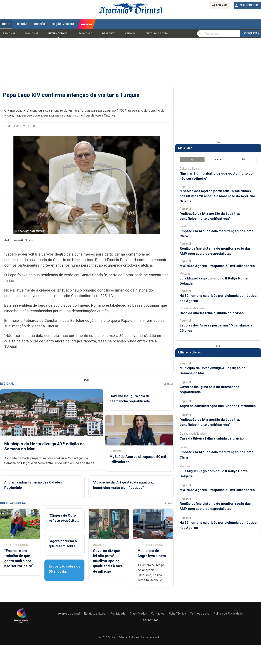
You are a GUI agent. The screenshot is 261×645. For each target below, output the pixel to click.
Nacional (32, 33)
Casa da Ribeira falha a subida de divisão (212, 313)
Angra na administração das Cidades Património (218, 406)
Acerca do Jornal (69, 613)
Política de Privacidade (228, 613)
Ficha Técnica (177, 613)
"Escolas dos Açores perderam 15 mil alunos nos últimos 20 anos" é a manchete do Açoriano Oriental (217, 196)
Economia (85, 33)
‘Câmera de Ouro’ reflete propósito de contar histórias (64, 520)
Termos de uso (199, 613)
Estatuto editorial (95, 613)
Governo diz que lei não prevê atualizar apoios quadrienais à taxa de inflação (108, 561)
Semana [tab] (218, 159)
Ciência (130, 33)
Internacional (58, 33)
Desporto (108, 33)
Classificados (138, 613)
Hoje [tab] (192, 159)
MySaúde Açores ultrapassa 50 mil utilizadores (217, 266)
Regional (9, 33)
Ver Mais (168, 384)
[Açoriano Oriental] (21, 623)
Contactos (157, 613)
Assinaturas (150, 620)
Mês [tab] (244, 159)
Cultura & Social (157, 33)
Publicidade (118, 613)
